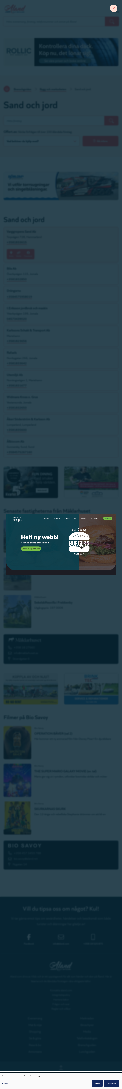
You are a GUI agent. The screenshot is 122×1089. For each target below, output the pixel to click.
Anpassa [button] (6, 1083)
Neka (97, 1083)
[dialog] (61, 1080)
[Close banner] (113, 8)
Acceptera (111, 1083)
